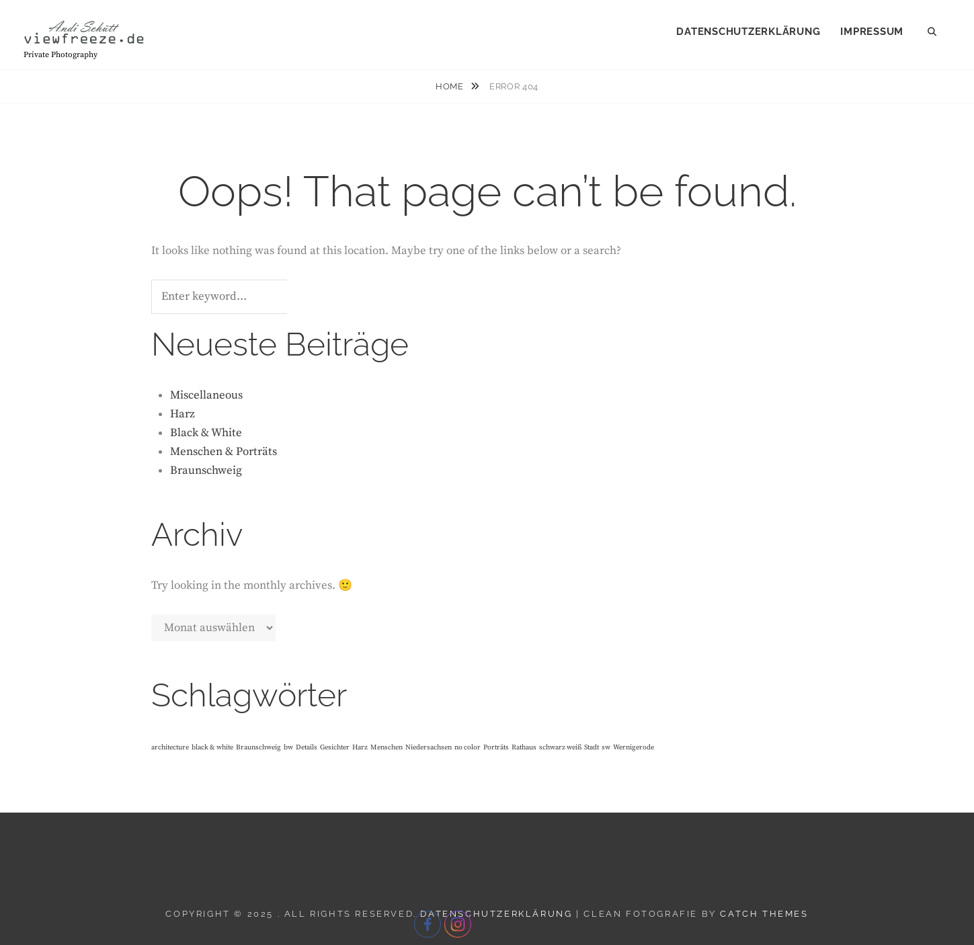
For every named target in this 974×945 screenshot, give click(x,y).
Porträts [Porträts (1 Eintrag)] (496, 747)
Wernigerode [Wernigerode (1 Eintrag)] (633, 747)
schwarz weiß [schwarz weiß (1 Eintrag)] (560, 747)
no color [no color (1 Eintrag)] (467, 747)
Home (451, 86)
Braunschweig (206, 470)
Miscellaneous (206, 395)
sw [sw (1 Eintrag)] (606, 747)
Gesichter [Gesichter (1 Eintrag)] (335, 747)
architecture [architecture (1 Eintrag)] (170, 747)
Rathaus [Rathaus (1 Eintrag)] (524, 747)
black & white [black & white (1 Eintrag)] (212, 747)
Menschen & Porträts (223, 451)
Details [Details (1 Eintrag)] (306, 747)
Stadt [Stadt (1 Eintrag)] (591, 747)
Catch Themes (764, 914)
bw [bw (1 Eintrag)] (288, 747)
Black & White (206, 432)
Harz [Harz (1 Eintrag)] (360, 747)
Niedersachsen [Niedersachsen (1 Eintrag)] (428, 747)
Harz (182, 414)
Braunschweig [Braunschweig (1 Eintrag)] (258, 747)
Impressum (871, 32)
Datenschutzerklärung (748, 32)
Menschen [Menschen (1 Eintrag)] (386, 747)
